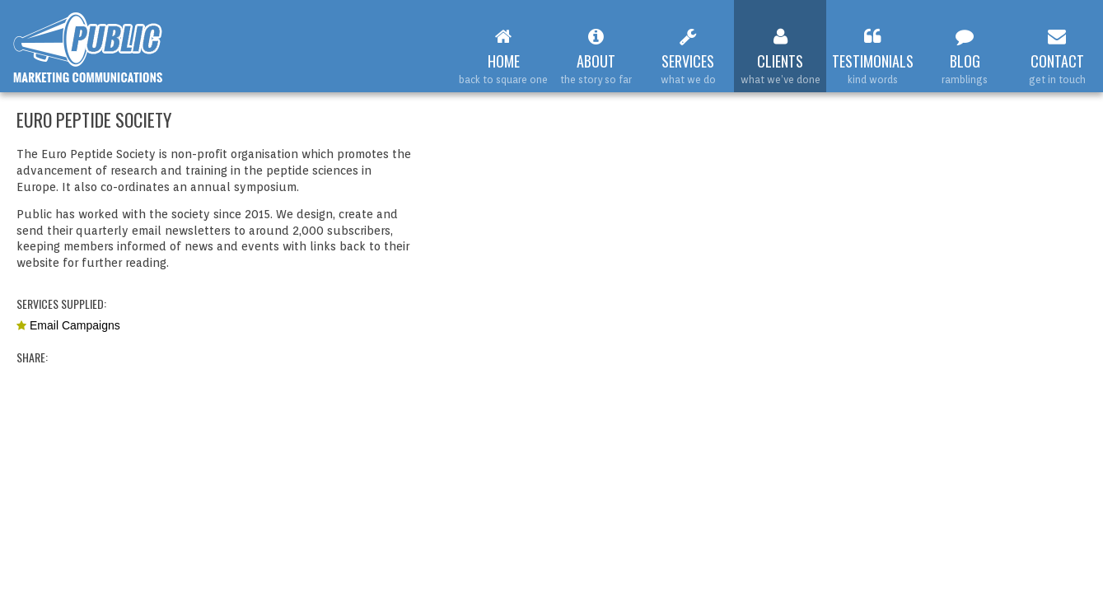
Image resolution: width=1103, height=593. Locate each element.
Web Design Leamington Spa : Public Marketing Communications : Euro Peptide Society (88, 47)
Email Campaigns (75, 325)
